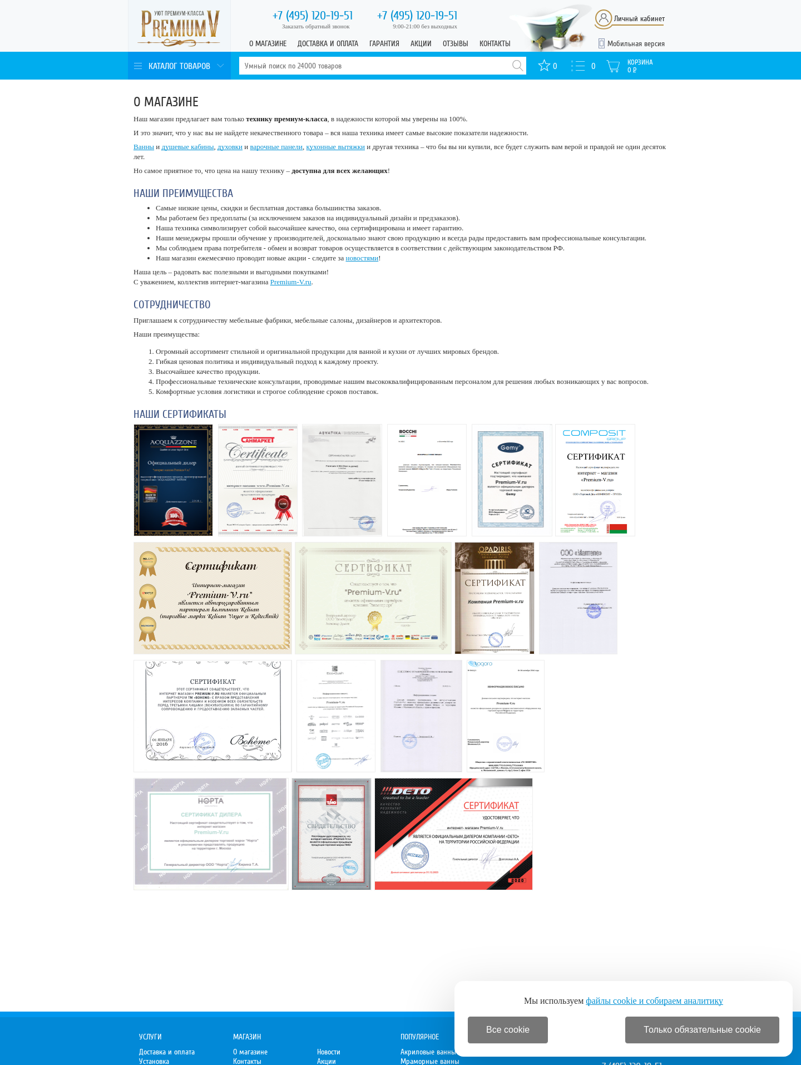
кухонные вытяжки (335, 146)
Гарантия (384, 43)
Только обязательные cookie (702, 1029)
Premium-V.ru (291, 282)
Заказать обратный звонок (316, 26)
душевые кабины (188, 146)
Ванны (144, 146)
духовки (230, 146)
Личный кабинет (639, 18)
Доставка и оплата (328, 43)
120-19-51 (313, 15)
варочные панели (276, 146)
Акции (421, 43)
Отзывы (455, 43)
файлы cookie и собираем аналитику (654, 1000)
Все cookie (508, 1029)
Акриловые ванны (428, 1052)
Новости (328, 1052)
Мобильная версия (636, 43)
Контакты (495, 43)
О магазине (267, 43)
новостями (361, 258)
